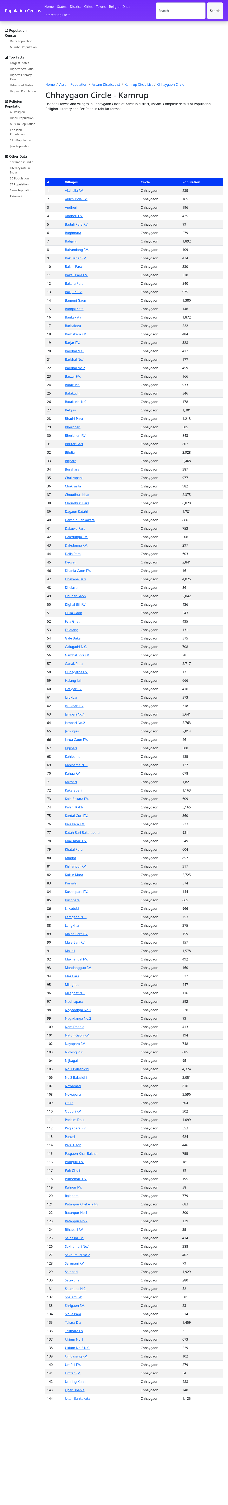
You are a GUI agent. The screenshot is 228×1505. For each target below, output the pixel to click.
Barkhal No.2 (75, 368)
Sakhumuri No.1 (77, 1246)
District (75, 6)
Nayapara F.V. (75, 1043)
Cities (88, 6)
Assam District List (106, 84)
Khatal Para (74, 849)
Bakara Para (74, 283)
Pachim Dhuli (75, 1119)
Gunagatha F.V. (76, 672)
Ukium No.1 (74, 1339)
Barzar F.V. (73, 376)
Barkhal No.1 (75, 359)
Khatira (70, 858)
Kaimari (71, 782)
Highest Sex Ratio (22, 69)
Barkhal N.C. (74, 351)
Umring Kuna (75, 1381)
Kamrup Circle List (139, 84)
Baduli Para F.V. (76, 224)
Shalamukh (73, 1297)
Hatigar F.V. (73, 689)
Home (49, 6)
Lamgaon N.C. (76, 917)
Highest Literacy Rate (21, 77)
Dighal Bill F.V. (75, 604)
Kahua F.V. (73, 773)
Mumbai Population (23, 47)
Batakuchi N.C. (76, 401)
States (62, 6)
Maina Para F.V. (76, 934)
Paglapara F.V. (75, 1128)
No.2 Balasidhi (76, 1077)
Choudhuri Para (77, 503)
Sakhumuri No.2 (77, 1255)
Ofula (69, 1103)
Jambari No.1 (75, 714)
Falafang (71, 630)
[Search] (181, 10)
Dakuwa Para (75, 528)
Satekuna (72, 1280)
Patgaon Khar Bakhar (81, 1153)
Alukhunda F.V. (76, 199)
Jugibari (71, 748)
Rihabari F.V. (74, 1229)
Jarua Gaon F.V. (76, 739)
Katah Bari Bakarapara (82, 832)
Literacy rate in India (20, 170)
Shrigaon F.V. (75, 1305)
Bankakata (73, 317)
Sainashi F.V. (74, 1238)
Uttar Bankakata (77, 1398)
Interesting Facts (57, 15)
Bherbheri (72, 427)
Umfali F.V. (73, 1364)
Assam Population (73, 84)
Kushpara (72, 900)
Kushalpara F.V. (76, 891)
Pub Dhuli (72, 1170)
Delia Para (73, 554)
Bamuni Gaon (75, 300)
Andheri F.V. (74, 216)
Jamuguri (72, 731)
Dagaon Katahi (76, 511)
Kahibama (73, 756)
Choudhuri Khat (77, 494)
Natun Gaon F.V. (77, 1035)
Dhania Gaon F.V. (78, 570)
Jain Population (20, 146)
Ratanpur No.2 (76, 1221)
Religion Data (119, 6)
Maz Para (72, 976)
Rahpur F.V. (73, 1187)
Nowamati (73, 1086)
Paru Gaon (73, 1145)
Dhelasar (72, 587)
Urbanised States (21, 85)
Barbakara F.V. (76, 334)
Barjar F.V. (72, 342)
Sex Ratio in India (21, 162)
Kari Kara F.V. (75, 824)
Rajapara (72, 1195)
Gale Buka (73, 638)
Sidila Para (73, 1314)
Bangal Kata (74, 309)
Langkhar (72, 925)
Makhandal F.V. (76, 959)
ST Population (19, 184)
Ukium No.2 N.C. (77, 1348)
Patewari (16, 196)
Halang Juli (73, 680)
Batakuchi (72, 385)
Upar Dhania (75, 1390)
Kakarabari (73, 790)
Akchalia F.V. (74, 190)
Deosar (70, 562)
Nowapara (73, 1094)
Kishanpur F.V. (76, 866)
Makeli (70, 951)
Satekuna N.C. (75, 1288)
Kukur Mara (74, 875)
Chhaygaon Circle (170, 84)
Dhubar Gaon (75, 596)
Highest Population (23, 91)
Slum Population (21, 190)
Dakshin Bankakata (80, 520)
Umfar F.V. (73, 1373)
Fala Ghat (72, 621)
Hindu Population (22, 118)
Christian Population (17, 132)
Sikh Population (20, 140)
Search (215, 10)
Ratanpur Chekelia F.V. (82, 1204)
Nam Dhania (74, 1027)
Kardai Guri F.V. (76, 815)
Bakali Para (73, 266)
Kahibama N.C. (76, 765)
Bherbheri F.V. (75, 435)
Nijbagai (71, 1060)
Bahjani (71, 241)
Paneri (70, 1136)
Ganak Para (74, 663)
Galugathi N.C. (76, 646)
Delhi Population (21, 41)
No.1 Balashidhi (77, 1069)
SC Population (19, 178)
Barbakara (73, 325)
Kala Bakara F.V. (77, 798)
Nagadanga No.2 (78, 1018)
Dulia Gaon (73, 613)
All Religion (17, 112)
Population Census (23, 10)
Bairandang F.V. (77, 249)
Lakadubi (72, 908)
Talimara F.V (74, 1331)
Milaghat (72, 984)
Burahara (72, 469)
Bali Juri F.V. (74, 292)
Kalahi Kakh (74, 807)
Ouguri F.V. (73, 1111)
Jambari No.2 (75, 722)
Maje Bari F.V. (75, 942)
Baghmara (73, 233)
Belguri (70, 410)
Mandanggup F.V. (78, 967)
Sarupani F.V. (75, 1263)
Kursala (71, 883)
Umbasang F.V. (76, 1356)
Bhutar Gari (74, 444)
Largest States (19, 63)
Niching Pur (74, 1052)
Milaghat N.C (75, 993)
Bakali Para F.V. (76, 275)
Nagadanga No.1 (78, 1010)
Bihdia (70, 452)
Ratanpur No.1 (76, 1212)
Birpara (70, 461)
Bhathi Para (74, 418)
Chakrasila (73, 486)
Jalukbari (71, 697)
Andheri (71, 207)
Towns (101, 6)
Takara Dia (73, 1322)
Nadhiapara (74, 1001)
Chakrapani (74, 478)
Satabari (71, 1272)
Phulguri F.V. (74, 1162)
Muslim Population (22, 124)
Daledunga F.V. (76, 537)
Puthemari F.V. (76, 1179)
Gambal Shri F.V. (77, 655)
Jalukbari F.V (74, 706)
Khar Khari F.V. (76, 841)
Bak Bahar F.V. (76, 258)
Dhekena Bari (75, 579)
